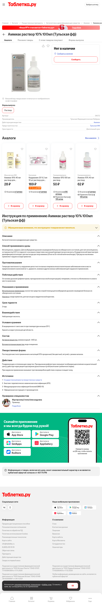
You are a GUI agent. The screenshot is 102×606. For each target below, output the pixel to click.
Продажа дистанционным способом (16, 524)
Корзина (51, 601)
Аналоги (8, 40)
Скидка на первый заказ (11, 560)
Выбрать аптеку (92, 4)
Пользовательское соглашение (14, 527)
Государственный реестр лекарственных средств (23, 380)
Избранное (70, 601)
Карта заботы (57, 537)
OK (73, 586)
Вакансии (56, 534)
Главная (12, 601)
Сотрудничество (58, 544)
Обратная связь (8, 550)
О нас (54, 524)
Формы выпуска (76, 40)
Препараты (6, 554)
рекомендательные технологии (27, 584)
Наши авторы (57, 547)
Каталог (31, 601)
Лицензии (56, 530)
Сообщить (75, 59)
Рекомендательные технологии (14, 537)
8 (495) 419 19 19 (8, 547)
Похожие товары (25, 40)
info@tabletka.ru (8, 544)
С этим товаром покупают (51, 40)
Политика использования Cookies (15, 534)
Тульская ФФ (95, 126)
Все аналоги (90, 138)
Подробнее (16, 406)
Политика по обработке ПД (12, 530)
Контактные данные (60, 527)
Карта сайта (7, 540)
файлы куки (47, 584)
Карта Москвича (58, 540)
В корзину (15, 206)
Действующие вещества (11, 557)
